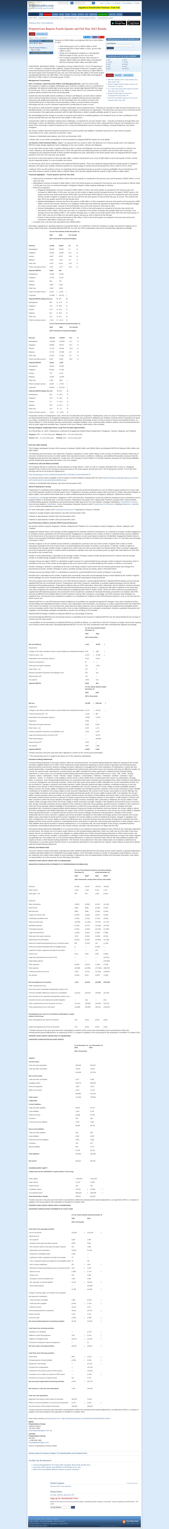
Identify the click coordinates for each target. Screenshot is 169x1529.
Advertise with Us (35, 1523)
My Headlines (127, 3)
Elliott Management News (87, 18)
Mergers (67, 14)
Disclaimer (53, 1523)
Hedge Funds (93, 14)
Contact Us (45, 1523)
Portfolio (137, 3)
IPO (73, 1495)
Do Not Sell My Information (38, 1526)
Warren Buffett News (70, 18)
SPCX (127, 68)
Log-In (102, 3)
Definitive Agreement (64, 1495)
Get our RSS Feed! (130, 1522)
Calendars (55, 14)
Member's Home (39, 1519)
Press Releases (47, 23)
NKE (125, 60)
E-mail (101, 37)
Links (31, 1521)
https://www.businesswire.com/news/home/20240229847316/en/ (85, 1418)
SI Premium (47, 14)
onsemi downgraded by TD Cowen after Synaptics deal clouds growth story (61, 1465)
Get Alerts (49, 41)
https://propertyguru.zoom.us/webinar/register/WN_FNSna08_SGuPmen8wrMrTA (59, 474)
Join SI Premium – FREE (41, 53)
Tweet (87, 37)
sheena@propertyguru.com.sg (40, 1430)
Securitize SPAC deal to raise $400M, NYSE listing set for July (57, 1467)
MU (109, 66)
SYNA (110, 62)
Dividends (81, 14)
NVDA (126, 62)
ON (109, 60)
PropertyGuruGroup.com (64, 510)
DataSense (126, 504)
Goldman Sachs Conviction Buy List (50, 18)
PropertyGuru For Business (103, 504)
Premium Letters (103, 14)
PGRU (87, 66)
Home (108, 3)
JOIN (41, 14)
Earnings (73, 14)
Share (94, 37)
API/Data (119, 14)
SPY (109, 64)
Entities (36, 1521)
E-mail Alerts (116, 3)
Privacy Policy (63, 1523)
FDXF (126, 64)
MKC (125, 66)
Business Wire (34, 23)
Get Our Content (59, 1521)
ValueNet (135, 504)
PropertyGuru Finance (129, 502)
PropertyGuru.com (36, 498)
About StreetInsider (46, 1521)
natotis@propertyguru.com (39, 1442)
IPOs (86, 14)
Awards (31, 506)
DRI (109, 68)
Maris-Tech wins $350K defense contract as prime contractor (56, 1469)
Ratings (62, 14)
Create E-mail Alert (132, 1483)
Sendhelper (51, 504)
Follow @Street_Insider (105, 18)
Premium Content (52, 1519)
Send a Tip (112, 14)
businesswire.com (53, 1418)
